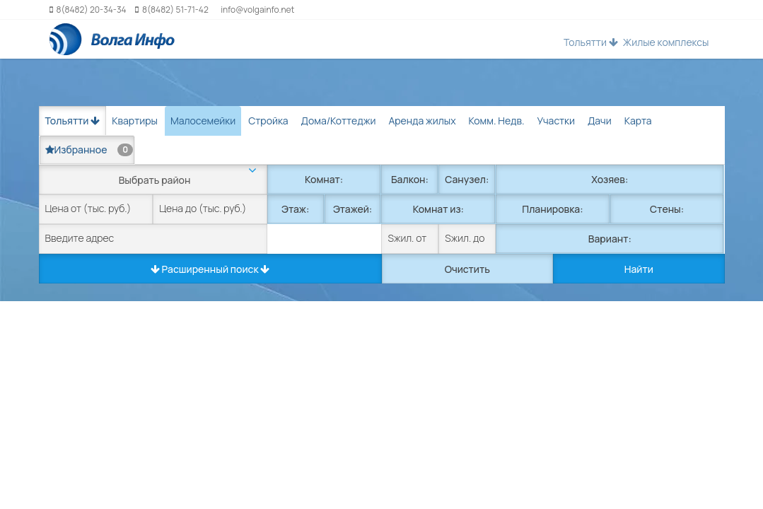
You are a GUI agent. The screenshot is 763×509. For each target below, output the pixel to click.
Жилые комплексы (666, 42)
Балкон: (410, 179)
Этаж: (295, 209)
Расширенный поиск (210, 269)
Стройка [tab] (268, 120)
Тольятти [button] (591, 42)
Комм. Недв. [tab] (497, 120)
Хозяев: (609, 179)
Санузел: (467, 179)
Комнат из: (438, 209)
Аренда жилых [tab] (421, 120)
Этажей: (352, 209)
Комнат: (324, 179)
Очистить (467, 269)
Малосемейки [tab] (202, 120)
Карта (638, 120)
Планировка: (552, 209)
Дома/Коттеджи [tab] (338, 120)
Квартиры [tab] (135, 120)
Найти (638, 269)
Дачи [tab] (600, 120)
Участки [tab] (556, 120)
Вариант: (609, 238)
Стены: (667, 209)
